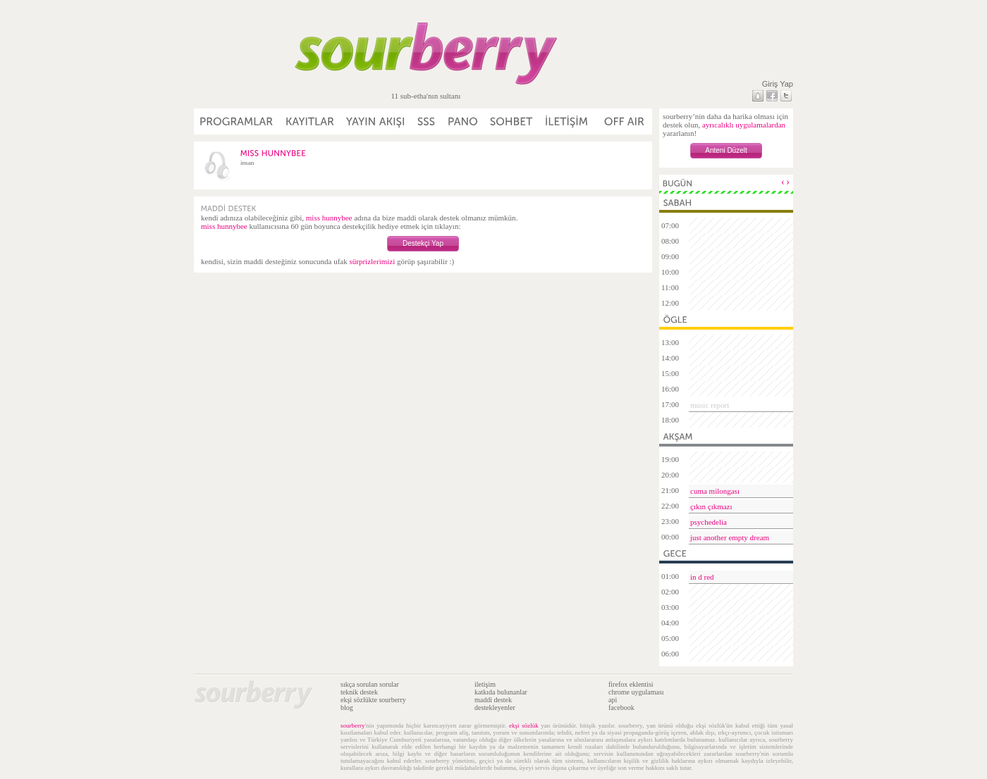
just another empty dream (729, 537)
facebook (621, 707)
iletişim (485, 684)
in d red (702, 577)
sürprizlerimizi (372, 261)
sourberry (353, 725)
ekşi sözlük (524, 725)
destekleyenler (494, 707)
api (612, 700)
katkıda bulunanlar (500, 692)
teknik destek (359, 692)
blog (347, 707)
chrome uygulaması (636, 692)
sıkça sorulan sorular (370, 684)
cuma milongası (715, 491)
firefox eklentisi (631, 684)
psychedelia (708, 522)
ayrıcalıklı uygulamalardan (743, 124)
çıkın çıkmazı (711, 506)
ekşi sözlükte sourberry (373, 700)
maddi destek (493, 700)
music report (709, 405)
